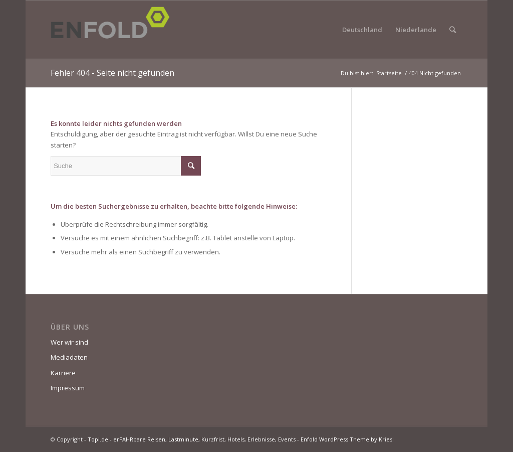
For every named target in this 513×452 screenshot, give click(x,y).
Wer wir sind (69, 342)
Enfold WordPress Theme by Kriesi (347, 439)
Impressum (68, 387)
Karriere (63, 372)
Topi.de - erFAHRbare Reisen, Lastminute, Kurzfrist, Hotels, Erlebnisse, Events (192, 439)
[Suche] (452, 30)
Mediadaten (69, 357)
